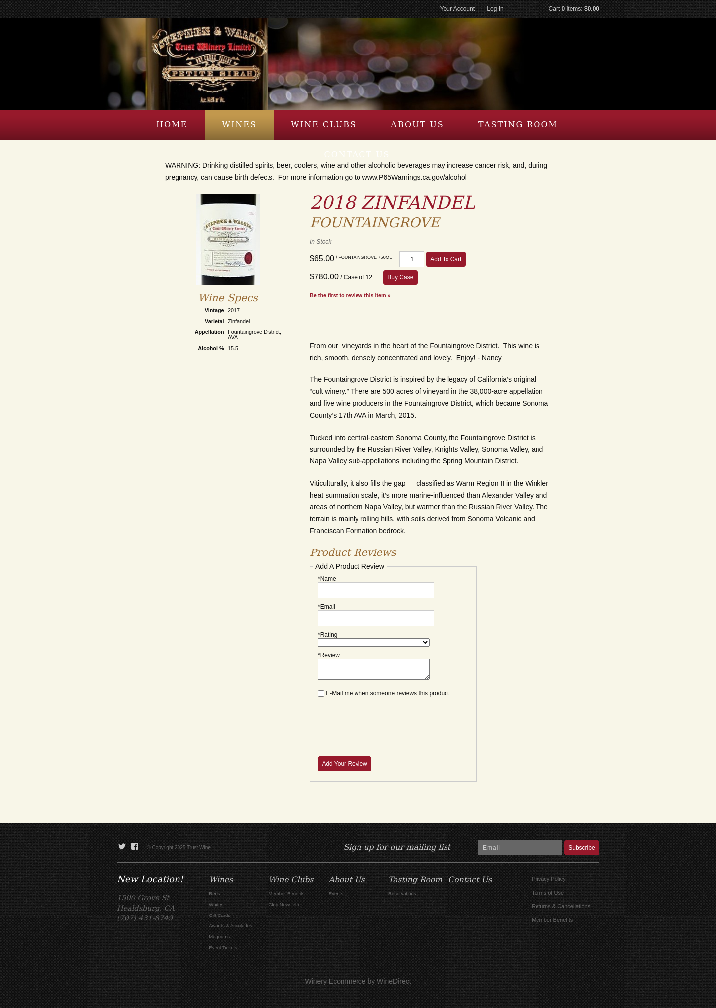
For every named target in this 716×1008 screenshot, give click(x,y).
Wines (239, 124)
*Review (329, 655)
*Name (327, 578)
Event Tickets (223, 947)
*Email (326, 606)
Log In (495, 8)
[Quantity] (411, 259)
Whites (216, 904)
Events (336, 893)
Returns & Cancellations (561, 906)
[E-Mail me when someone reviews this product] (321, 693)
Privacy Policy (548, 879)
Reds (214, 893)
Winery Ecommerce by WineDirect (358, 981)
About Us (417, 124)
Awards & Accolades (230, 925)
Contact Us (357, 154)
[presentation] (393, 721)
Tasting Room (518, 124)
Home (171, 124)
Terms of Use (548, 893)
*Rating (327, 634)
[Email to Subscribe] (520, 847)
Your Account (457, 8)
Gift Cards (219, 915)
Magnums (219, 936)
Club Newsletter (285, 904)
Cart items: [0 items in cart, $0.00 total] (574, 8)
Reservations (402, 893)
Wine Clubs (324, 124)
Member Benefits (552, 920)
